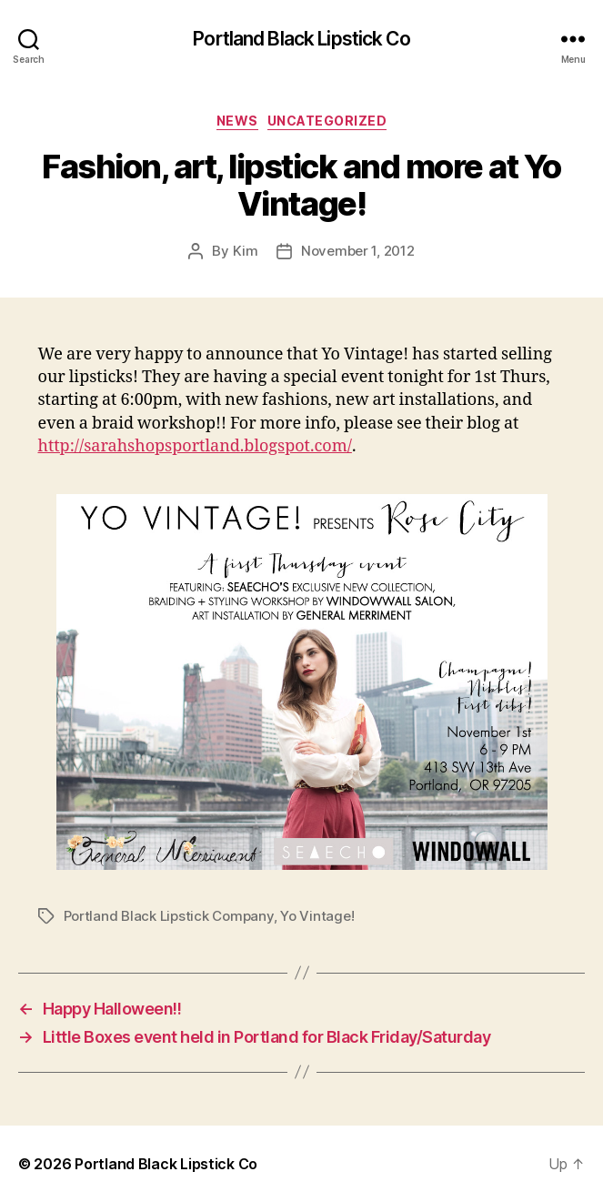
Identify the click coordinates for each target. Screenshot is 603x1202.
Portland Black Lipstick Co (301, 38)
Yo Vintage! (317, 915)
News (237, 120)
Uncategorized (327, 120)
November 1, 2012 (358, 250)
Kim (245, 250)
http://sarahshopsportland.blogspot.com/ (195, 446)
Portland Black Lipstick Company (169, 915)
